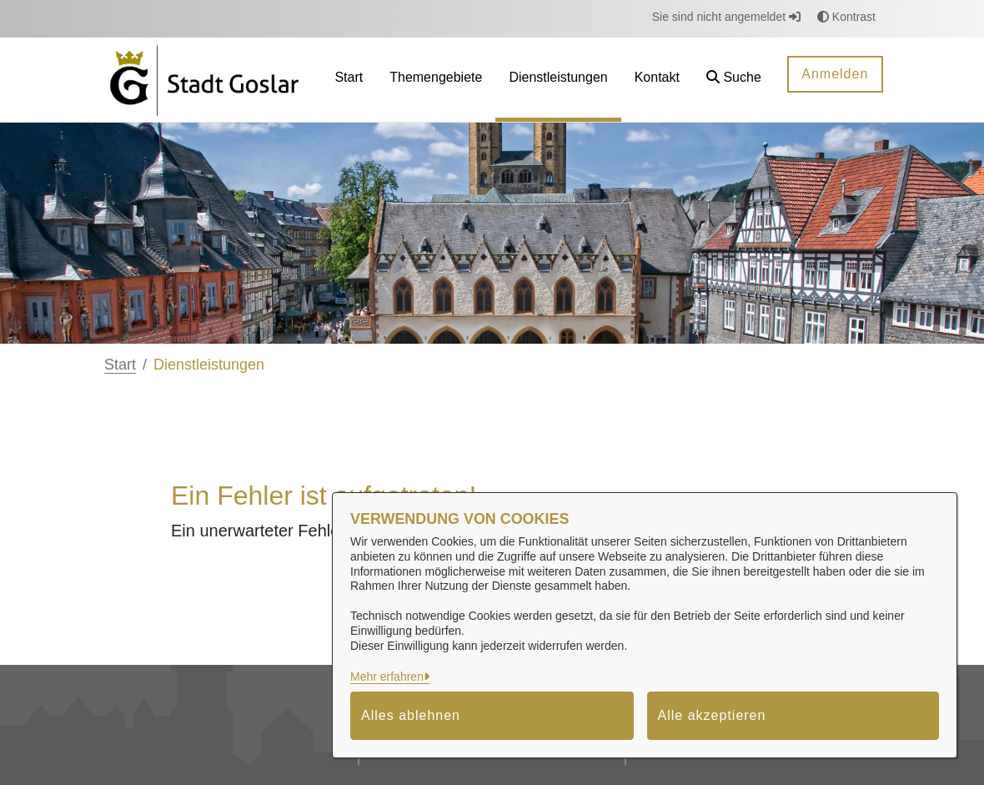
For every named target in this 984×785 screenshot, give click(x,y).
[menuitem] (348, 80)
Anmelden (834, 74)
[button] (734, 80)
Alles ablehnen (410, 715)
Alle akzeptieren (712, 715)
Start (120, 364)
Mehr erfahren (387, 676)
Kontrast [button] (846, 16)
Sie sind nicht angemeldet (726, 16)
